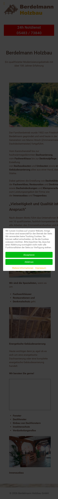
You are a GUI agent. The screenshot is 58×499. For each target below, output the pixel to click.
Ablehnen (29, 262)
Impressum (40, 268)
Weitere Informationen (22, 268)
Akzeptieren (29, 255)
